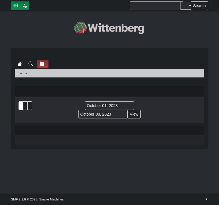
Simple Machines (51, 199)
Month (25, 105)
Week (30, 105)
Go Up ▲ (206, 199)
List (21, 105)
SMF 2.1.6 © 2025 (24, 199)
